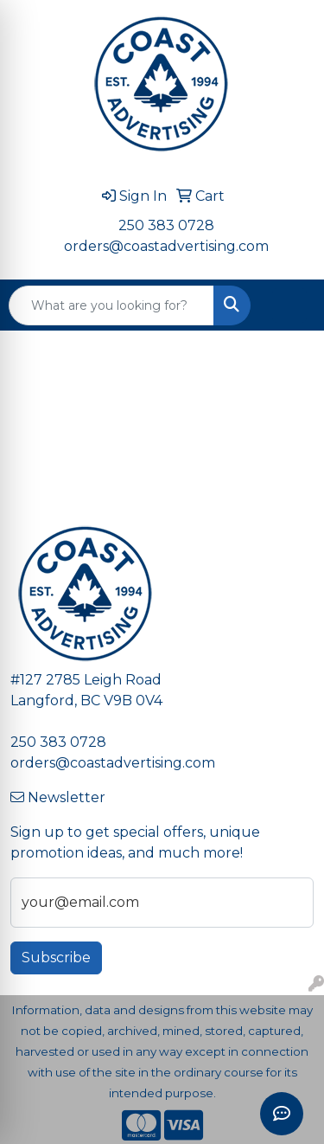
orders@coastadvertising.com (166, 246)
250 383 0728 (166, 225)
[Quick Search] (111, 305)
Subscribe (56, 957)
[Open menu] (289, 305)
